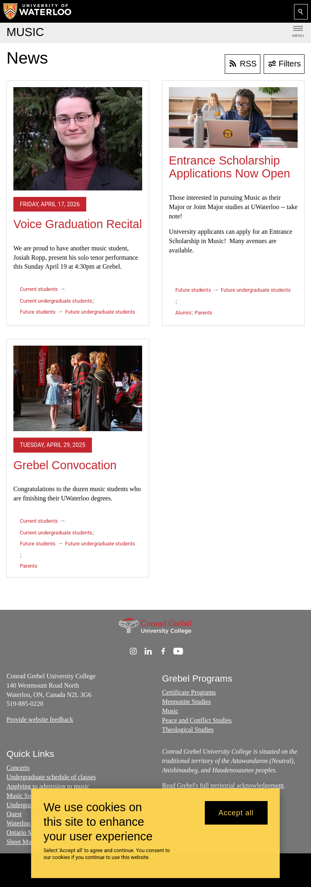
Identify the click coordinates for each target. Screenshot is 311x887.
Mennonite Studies (186, 701)
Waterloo (19, 823)
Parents (203, 313)
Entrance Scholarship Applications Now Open (229, 167)
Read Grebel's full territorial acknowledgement (223, 785)
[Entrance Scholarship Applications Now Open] (233, 117)
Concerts (18, 768)
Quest (13, 814)
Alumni (183, 313)
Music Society (25, 795)
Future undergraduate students (100, 312)
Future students (37, 312)
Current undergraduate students (56, 301)
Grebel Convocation (65, 465)
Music (170, 710)
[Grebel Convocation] (77, 388)
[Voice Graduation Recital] (77, 138)
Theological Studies (188, 729)
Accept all (235, 813)
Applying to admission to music (47, 786)
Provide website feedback (39, 719)
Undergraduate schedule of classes (51, 777)
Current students (39, 289)
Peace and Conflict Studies (197, 720)
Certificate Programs (189, 692)
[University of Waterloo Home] (37, 11)
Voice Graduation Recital (77, 224)
